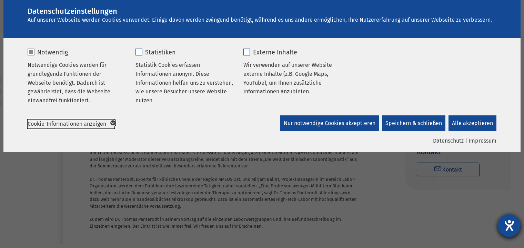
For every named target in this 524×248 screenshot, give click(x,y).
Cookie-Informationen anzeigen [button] (71, 124)
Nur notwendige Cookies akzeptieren (329, 123)
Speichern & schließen (413, 123)
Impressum (482, 140)
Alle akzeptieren (472, 123)
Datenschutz (448, 140)
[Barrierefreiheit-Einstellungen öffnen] (509, 225)
